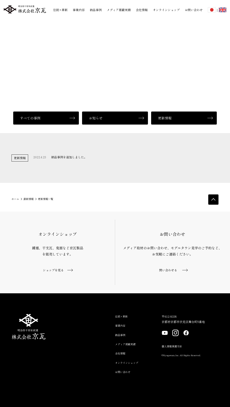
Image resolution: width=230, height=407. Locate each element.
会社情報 (142, 10)
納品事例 (96, 10)
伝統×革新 (60, 10)
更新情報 (165, 117)
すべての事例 (30, 117)
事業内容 (79, 10)
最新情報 (28, 199)
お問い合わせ (194, 10)
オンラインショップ (166, 10)
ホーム (15, 199)
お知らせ (96, 117)
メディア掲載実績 (119, 10)
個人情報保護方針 (172, 346)
